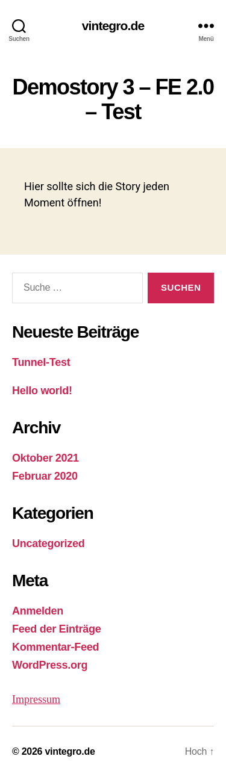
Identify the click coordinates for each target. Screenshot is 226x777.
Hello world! (42, 391)
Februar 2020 (45, 476)
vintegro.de (113, 25)
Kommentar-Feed (55, 647)
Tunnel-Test (41, 362)
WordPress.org (49, 665)
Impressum (36, 700)
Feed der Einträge (56, 629)
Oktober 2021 (45, 458)
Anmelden (37, 611)
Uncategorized (48, 543)
